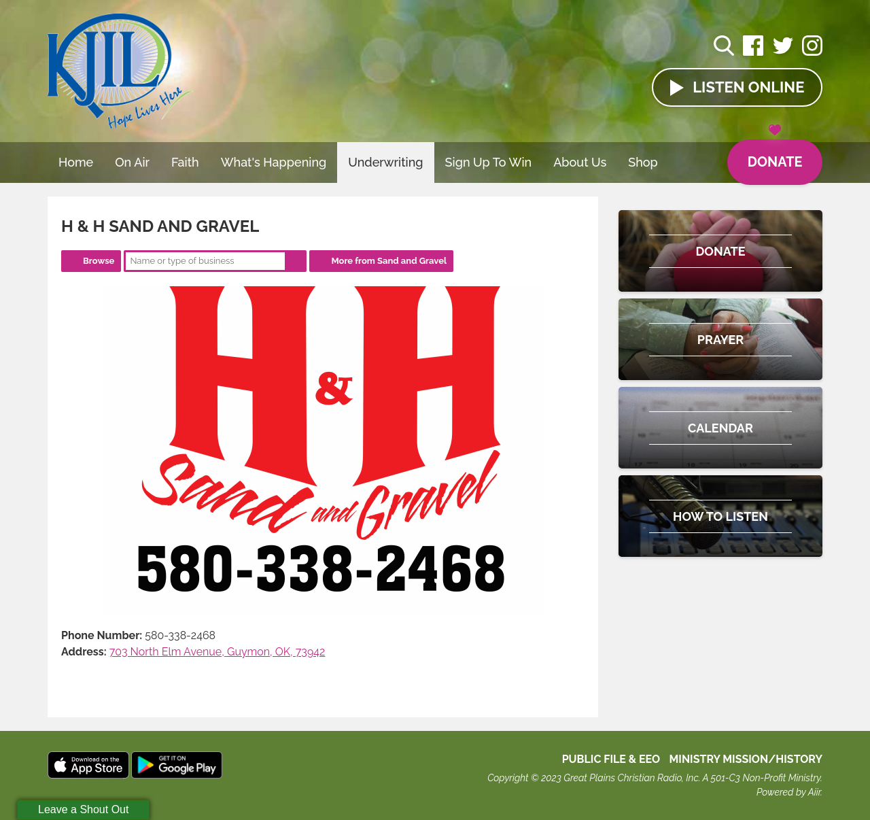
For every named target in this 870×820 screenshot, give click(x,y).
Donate (774, 155)
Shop (643, 162)
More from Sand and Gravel (389, 261)
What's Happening (274, 162)
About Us (579, 162)
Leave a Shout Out (83, 809)
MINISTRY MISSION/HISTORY (745, 759)
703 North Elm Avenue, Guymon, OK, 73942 (217, 651)
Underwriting (385, 162)
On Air (132, 162)
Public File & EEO (611, 759)
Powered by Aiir (788, 792)
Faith (185, 162)
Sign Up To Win (488, 162)
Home (75, 162)
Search (296, 261)
